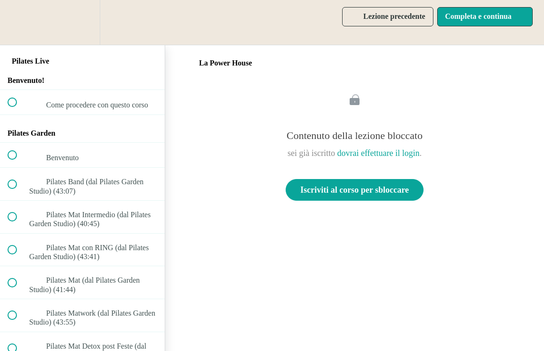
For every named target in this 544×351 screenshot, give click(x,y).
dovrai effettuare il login (378, 153)
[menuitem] (82, 22)
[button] (17, 22)
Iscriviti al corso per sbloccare (354, 190)
